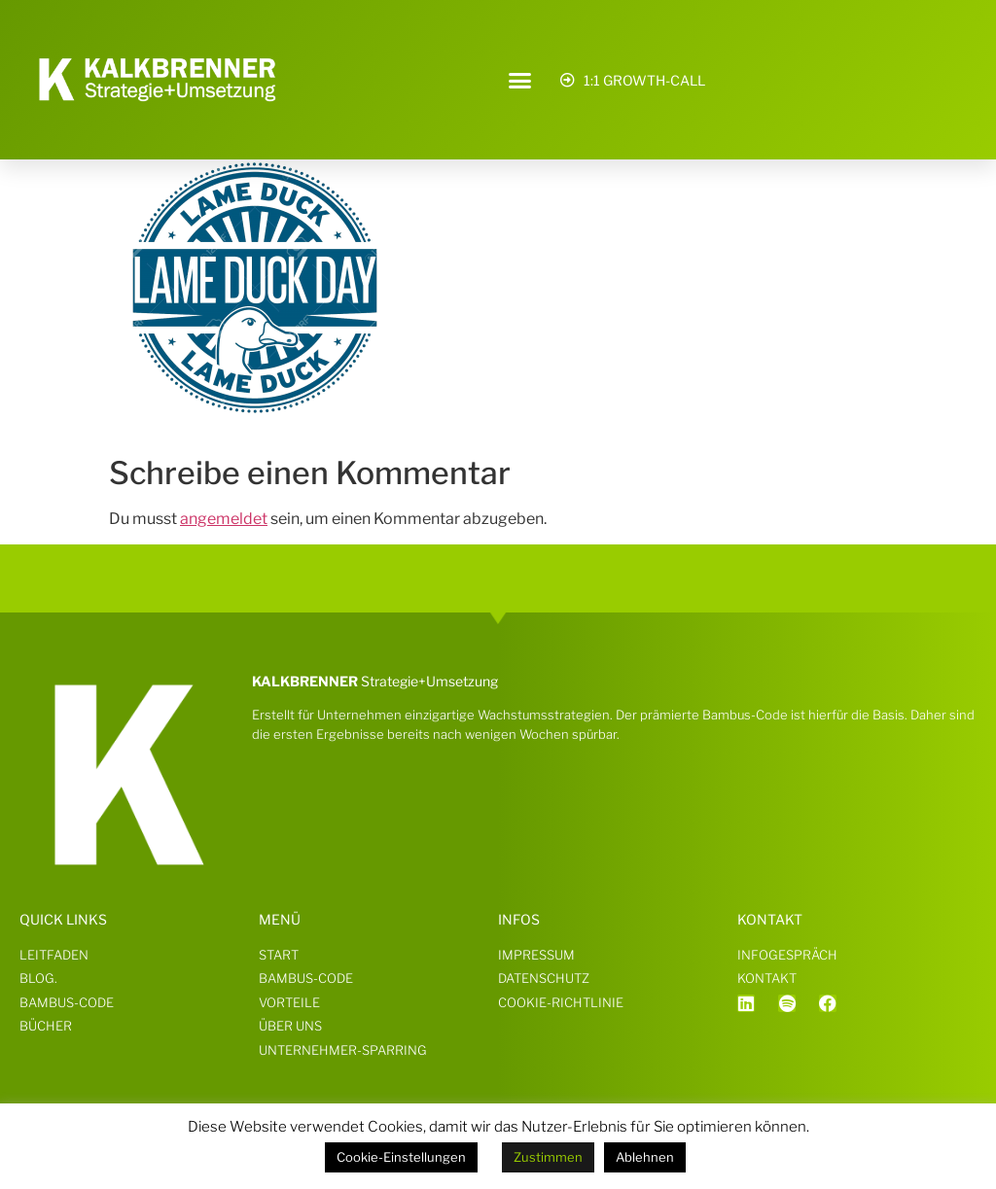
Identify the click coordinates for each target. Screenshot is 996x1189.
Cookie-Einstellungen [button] (401, 1157)
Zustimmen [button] (548, 1157)
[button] (520, 79)
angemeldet (223, 518)
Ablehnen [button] (645, 1157)
